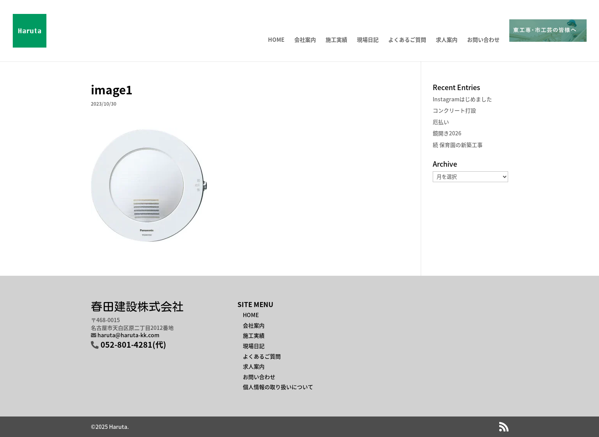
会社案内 (305, 40)
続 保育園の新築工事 (458, 145)
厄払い (441, 122)
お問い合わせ (483, 40)
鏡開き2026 (447, 133)
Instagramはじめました (462, 99)
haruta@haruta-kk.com (128, 335)
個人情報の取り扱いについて (278, 387)
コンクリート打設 (454, 110)
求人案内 (446, 40)
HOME (276, 40)
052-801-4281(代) (133, 344)
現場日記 (368, 40)
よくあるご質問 (407, 40)
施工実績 (336, 40)
